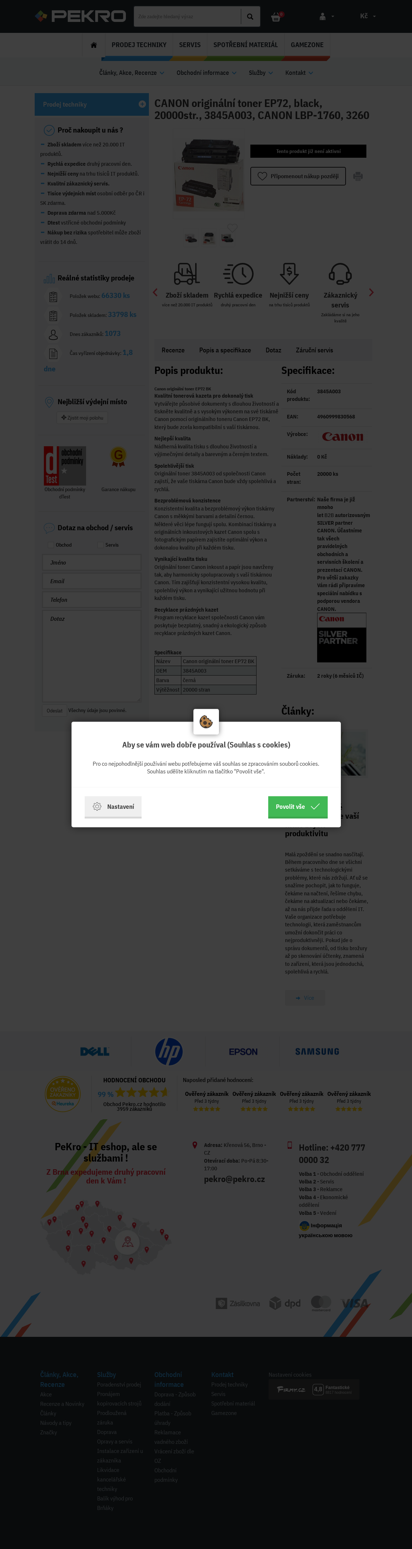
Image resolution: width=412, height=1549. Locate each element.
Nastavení (113, 806)
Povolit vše (298, 806)
